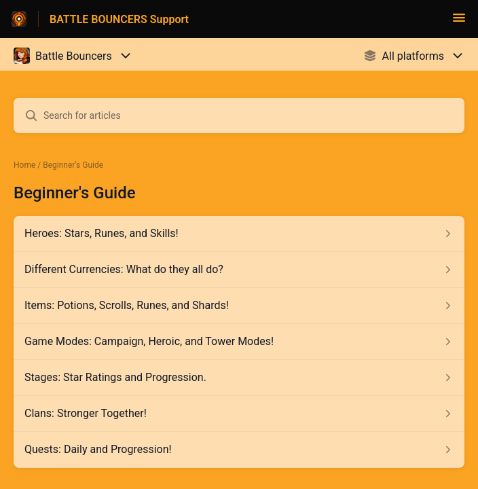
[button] (459, 22)
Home (24, 165)
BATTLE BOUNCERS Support (119, 19)
